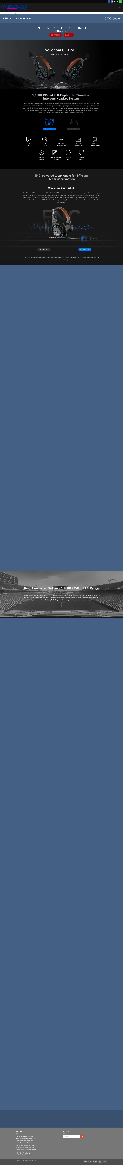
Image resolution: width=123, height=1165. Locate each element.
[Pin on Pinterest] (115, 18)
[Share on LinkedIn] (119, 18)
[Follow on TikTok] (115, 1)
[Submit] (82, 1136)
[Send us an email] (117, 1)
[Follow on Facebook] (109, 1)
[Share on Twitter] (109, 18)
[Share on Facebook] (106, 18)
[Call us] (120, 1)
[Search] (120, 7)
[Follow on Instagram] (112, 1)
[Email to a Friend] (112, 18)
